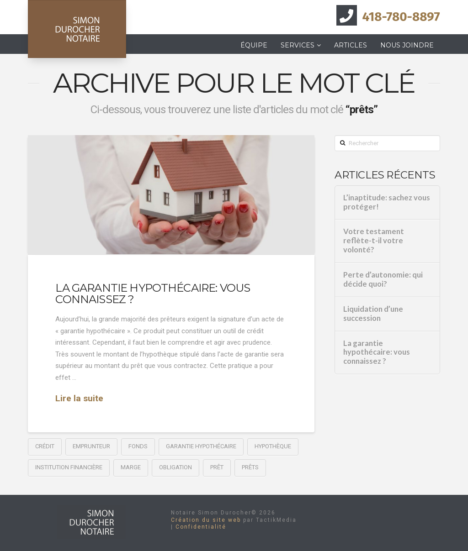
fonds (138, 446)
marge (131, 467)
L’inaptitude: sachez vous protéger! (386, 202)
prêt (216, 467)
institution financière (68, 467)
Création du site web (206, 520)
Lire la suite (79, 398)
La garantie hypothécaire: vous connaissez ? (152, 293)
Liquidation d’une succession (373, 314)
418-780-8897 (401, 16)
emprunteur (91, 446)
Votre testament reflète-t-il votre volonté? (373, 240)
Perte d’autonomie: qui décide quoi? (383, 280)
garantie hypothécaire (201, 446)
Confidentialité (201, 527)
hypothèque (273, 446)
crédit (44, 446)
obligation (175, 467)
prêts (250, 467)
